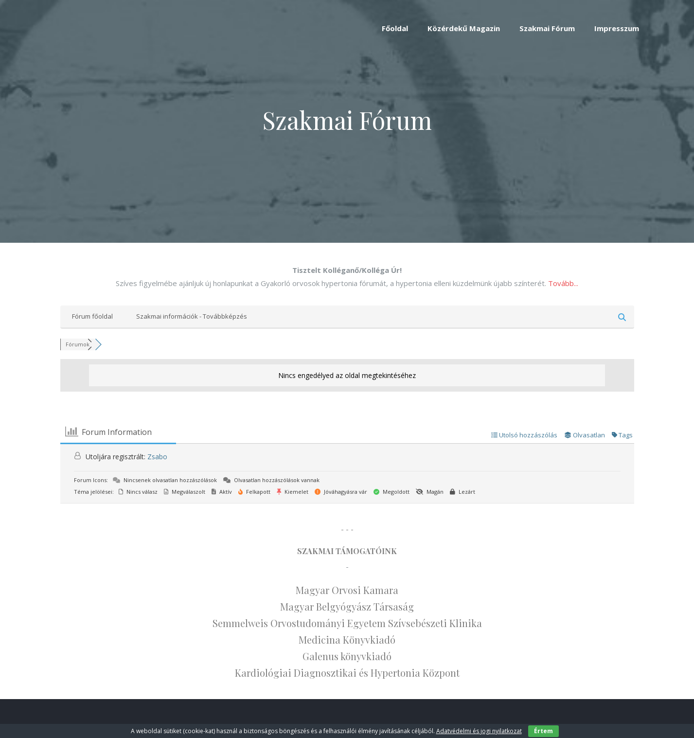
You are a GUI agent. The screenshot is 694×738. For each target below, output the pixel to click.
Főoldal (395, 28)
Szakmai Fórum (547, 28)
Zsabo (157, 456)
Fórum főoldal (92, 316)
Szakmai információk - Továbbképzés (191, 316)
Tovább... (563, 283)
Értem (543, 731)
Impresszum (616, 28)
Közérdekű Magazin (463, 28)
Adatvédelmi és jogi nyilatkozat (479, 731)
